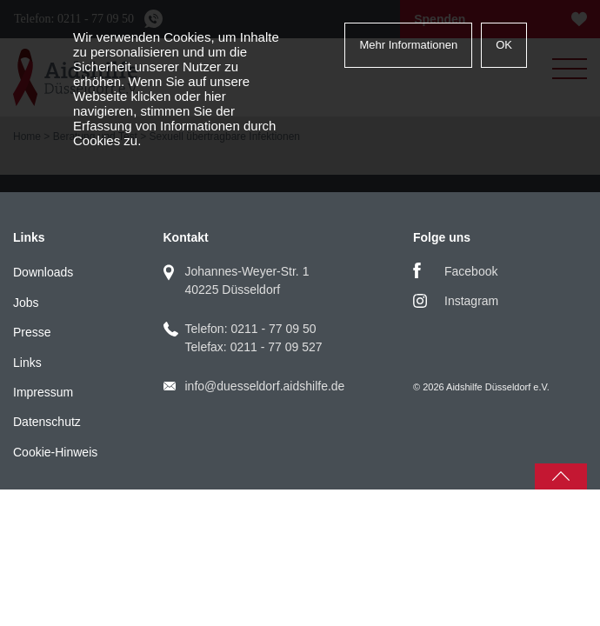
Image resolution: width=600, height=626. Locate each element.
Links (27, 363)
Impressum (43, 392)
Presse (32, 332)
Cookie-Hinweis (55, 452)
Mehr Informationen (408, 44)
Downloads (43, 272)
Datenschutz (47, 422)
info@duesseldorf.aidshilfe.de (265, 386)
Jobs (26, 303)
